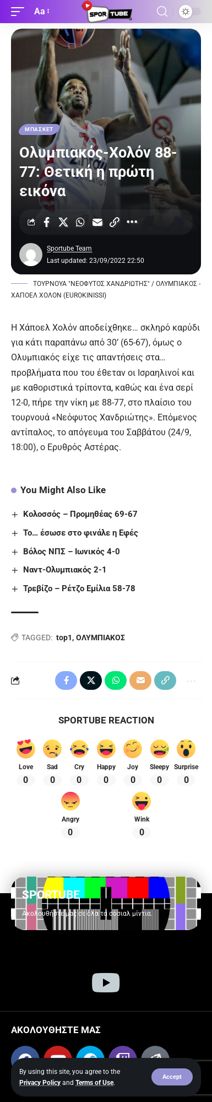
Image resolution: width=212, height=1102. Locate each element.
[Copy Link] (114, 222)
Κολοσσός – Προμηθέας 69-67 (80, 514)
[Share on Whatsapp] (80, 222)
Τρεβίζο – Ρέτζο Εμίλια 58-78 (79, 588)
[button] (172, 1076)
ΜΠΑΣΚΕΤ (39, 129)
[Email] (97, 222)
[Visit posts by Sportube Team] (30, 254)
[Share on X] (63, 222)
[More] (131, 222)
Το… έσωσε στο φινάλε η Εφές (80, 533)
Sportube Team (69, 248)
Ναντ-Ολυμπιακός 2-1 (65, 570)
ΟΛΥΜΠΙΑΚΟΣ (100, 637)
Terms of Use (94, 1083)
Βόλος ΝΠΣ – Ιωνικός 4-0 (71, 552)
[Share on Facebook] (46, 222)
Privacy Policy (40, 1083)
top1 (64, 637)
